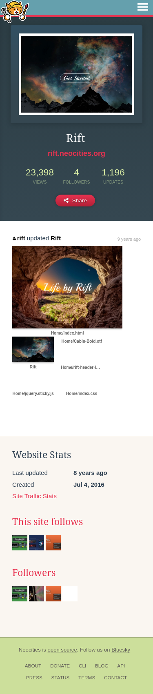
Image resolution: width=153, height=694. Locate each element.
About (33, 666)
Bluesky (120, 650)
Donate (60, 666)
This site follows (47, 522)
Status (60, 678)
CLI (82, 666)
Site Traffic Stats (34, 495)
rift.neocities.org (76, 153)
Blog (102, 666)
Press (34, 678)
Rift (56, 238)
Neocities (30, 650)
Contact (115, 678)
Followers (33, 573)
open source (62, 650)
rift (19, 238)
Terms (86, 678)
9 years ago (129, 239)
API (121, 666)
